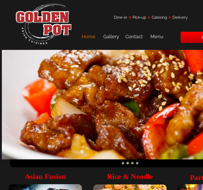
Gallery (111, 36)
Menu (156, 36)
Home (88, 36)
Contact (134, 36)
